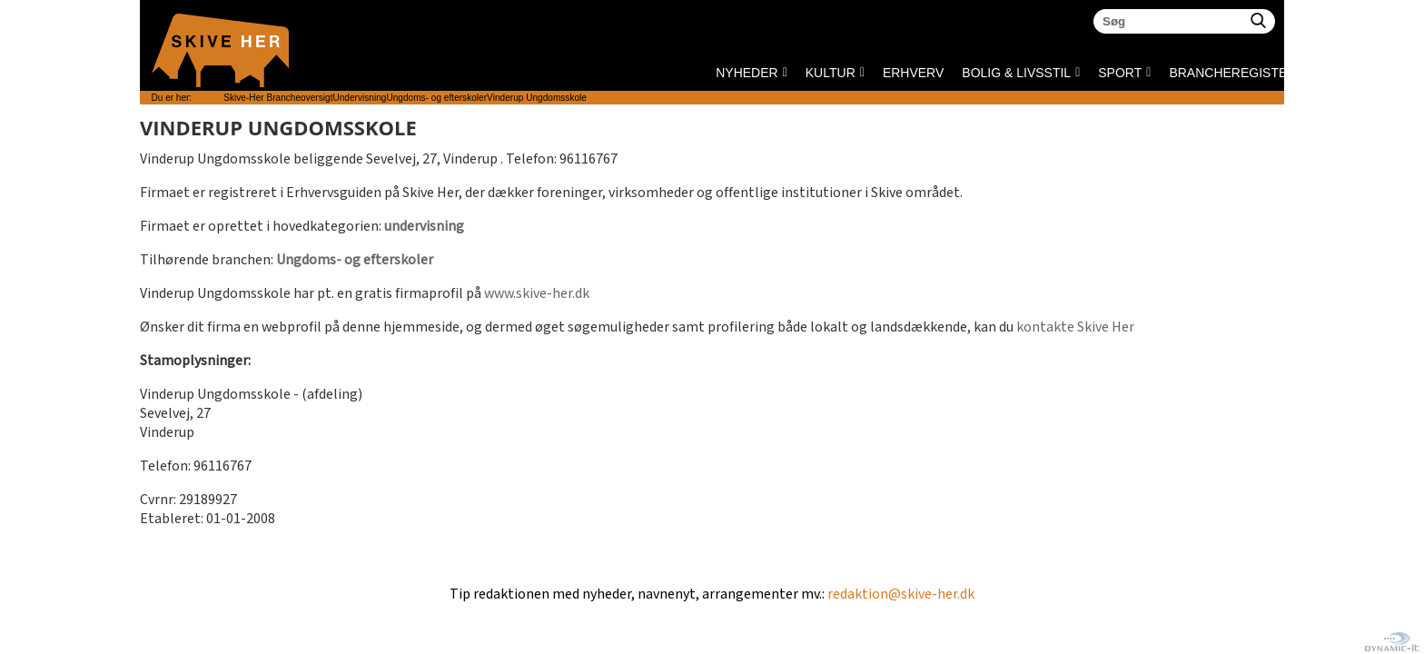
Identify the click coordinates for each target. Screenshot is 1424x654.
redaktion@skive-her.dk (900, 594)
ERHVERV (913, 72)
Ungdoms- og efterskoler (354, 260)
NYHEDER (746, 72)
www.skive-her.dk (536, 293)
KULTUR (830, 72)
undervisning (424, 226)
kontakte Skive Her (1075, 327)
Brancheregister (1174, 72)
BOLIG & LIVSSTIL (1016, 72)
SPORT (1120, 72)
